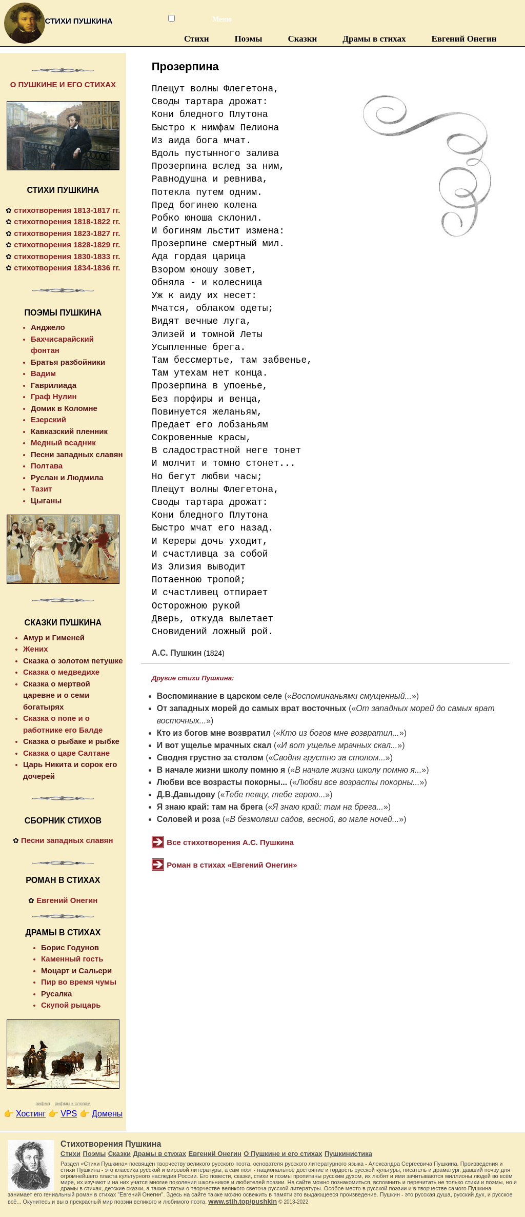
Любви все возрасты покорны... (222, 782)
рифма (42, 1103)
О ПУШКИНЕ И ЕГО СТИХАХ (63, 84)
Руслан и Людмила (67, 477)
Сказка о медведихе (61, 672)
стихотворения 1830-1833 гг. (67, 256)
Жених (35, 648)
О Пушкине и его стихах (283, 1153)
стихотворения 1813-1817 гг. (67, 210)
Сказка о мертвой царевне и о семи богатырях (56, 695)
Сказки (302, 39)
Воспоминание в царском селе (219, 696)
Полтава (47, 465)
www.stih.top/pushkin (242, 1201)
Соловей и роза (188, 819)
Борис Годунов (70, 947)
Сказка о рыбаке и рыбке (71, 741)
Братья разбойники (68, 362)
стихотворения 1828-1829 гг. (67, 244)
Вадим (43, 373)
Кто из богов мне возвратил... (339, 733)
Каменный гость (72, 958)
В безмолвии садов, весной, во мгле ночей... (314, 819)
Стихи (196, 39)
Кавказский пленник (69, 431)
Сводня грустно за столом (210, 757)
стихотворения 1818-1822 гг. (67, 221)
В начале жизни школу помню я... (358, 769)
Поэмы (248, 39)
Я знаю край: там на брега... (327, 806)
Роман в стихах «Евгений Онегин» (232, 864)
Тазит (41, 488)
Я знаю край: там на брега (210, 806)
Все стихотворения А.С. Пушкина (230, 842)
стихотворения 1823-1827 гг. (67, 233)
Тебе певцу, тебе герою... (275, 794)
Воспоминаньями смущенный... (352, 696)
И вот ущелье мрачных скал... (339, 745)
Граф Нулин (54, 396)
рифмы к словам (73, 1103)
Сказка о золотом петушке (73, 660)
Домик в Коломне (64, 408)
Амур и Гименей (54, 637)
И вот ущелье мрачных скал (214, 745)
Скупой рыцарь (70, 1004)
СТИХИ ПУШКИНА (63, 190)
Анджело (48, 327)
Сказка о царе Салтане (66, 753)
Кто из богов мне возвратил (214, 733)
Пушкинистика (348, 1153)
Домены (107, 1113)
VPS (68, 1113)
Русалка (56, 993)
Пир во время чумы (78, 981)
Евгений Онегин (463, 39)
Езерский (48, 419)
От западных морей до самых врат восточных (252, 708)
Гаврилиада (53, 385)
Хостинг (31, 1113)
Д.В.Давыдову (186, 794)
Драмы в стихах (374, 39)
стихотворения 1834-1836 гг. (67, 267)
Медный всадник (63, 442)
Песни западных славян (77, 454)
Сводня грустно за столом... (329, 757)
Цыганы (46, 500)
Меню (216, 19)
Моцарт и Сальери (76, 970)
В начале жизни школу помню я (221, 769)
